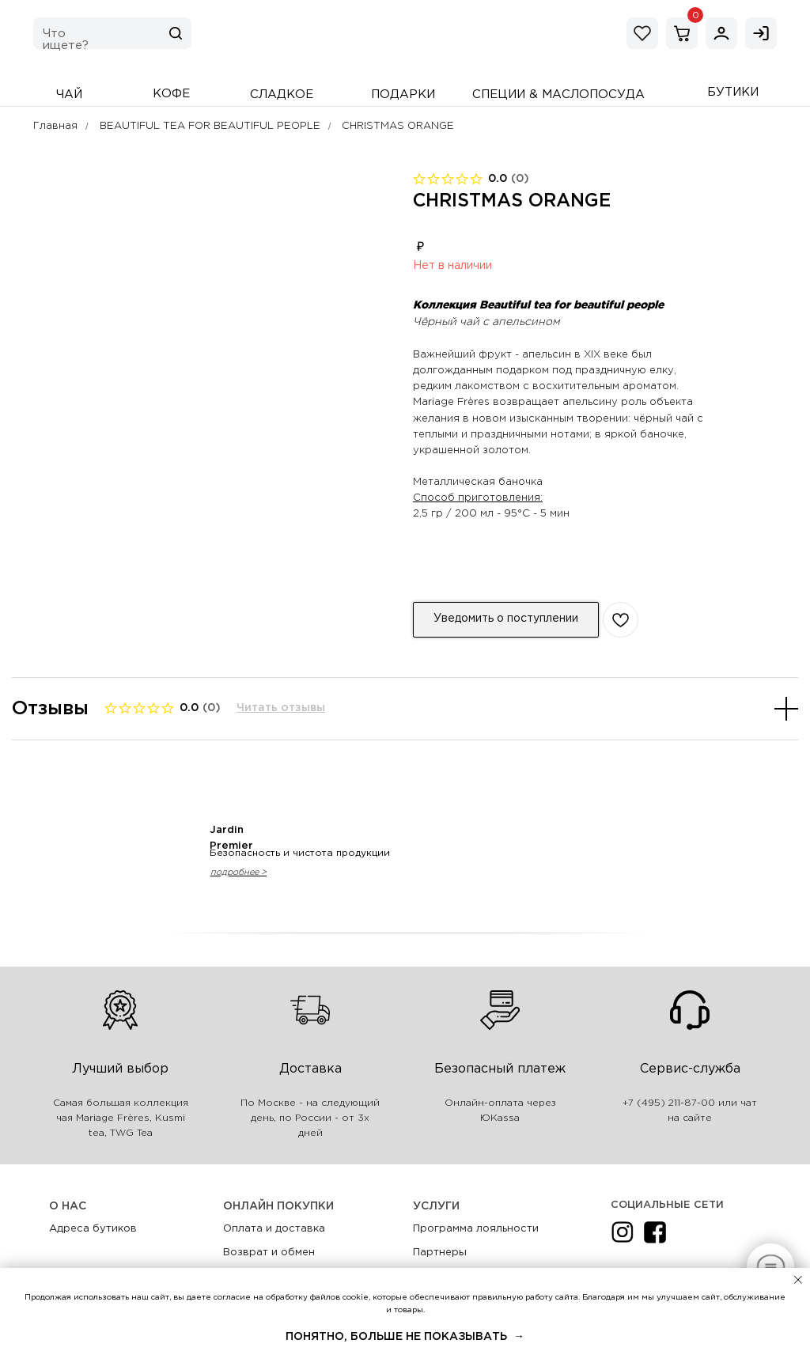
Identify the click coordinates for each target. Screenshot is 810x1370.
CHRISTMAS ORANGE (398, 126)
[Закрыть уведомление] (798, 1280)
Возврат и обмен (269, 1252)
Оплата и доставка (274, 1228)
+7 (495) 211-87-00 (669, 1103)
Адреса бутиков (93, 1228)
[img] (721, 33)
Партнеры (440, 1252)
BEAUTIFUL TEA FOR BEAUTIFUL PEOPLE (210, 126)
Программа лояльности (476, 1228)
